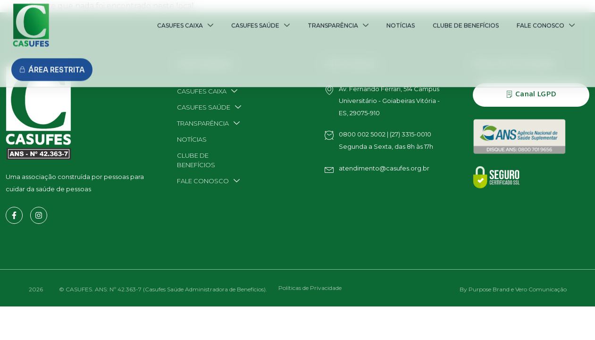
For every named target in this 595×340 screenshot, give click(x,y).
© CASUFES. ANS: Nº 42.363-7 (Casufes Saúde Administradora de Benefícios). (163, 289)
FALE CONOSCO (546, 16)
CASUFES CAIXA (185, 16)
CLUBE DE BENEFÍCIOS (466, 16)
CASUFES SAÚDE (260, 16)
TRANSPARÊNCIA (338, 16)
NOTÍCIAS (400, 16)
